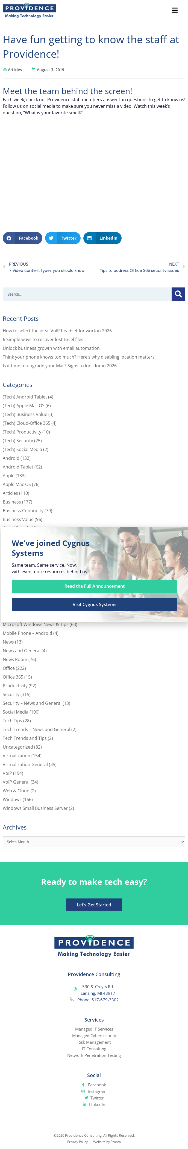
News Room (15, 659)
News (8, 642)
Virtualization (16, 756)
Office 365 (13, 677)
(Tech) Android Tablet (25, 397)
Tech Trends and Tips (25, 738)
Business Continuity (23, 511)
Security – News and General (32, 703)
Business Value (18, 519)
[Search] (178, 294)
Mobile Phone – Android (27, 633)
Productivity (15, 686)
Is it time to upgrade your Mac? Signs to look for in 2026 (60, 366)
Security (11, 694)
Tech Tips (12, 721)
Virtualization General (25, 764)
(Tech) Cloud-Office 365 (26, 423)
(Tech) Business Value (25, 414)
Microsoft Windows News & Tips (36, 624)
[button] (22, 238)
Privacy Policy (77, 1141)
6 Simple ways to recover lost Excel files (43, 339)
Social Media (15, 712)
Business (12, 502)
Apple (8, 476)
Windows (12, 799)
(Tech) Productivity (22, 432)
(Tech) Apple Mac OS (24, 406)
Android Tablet (18, 467)
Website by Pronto (107, 1141)
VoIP (7, 773)
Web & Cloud (16, 791)
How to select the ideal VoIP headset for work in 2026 (57, 331)
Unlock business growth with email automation (51, 348)
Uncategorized (18, 747)
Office (9, 668)
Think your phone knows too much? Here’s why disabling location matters (79, 357)
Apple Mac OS (17, 484)
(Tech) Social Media (22, 449)
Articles (15, 69)
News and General (21, 651)
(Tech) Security (18, 441)
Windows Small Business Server (35, 808)
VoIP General (16, 782)
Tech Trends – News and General (36, 729)
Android (11, 458)
